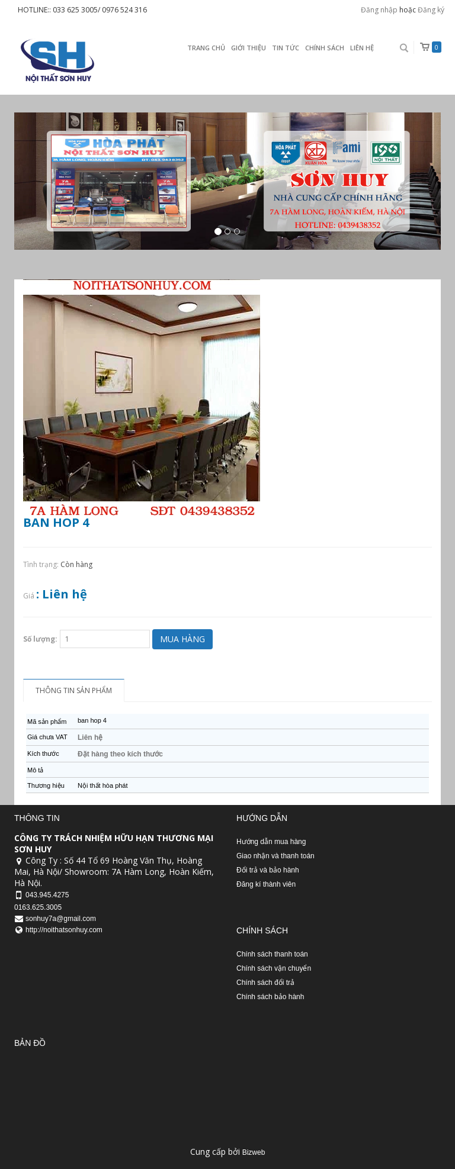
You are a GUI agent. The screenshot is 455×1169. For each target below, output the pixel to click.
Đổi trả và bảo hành (267, 870)
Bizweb (253, 1152)
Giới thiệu (248, 47)
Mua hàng (182, 639)
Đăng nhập (379, 10)
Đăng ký (431, 10)
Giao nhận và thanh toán (275, 856)
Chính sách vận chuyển (273, 968)
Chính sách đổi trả (265, 982)
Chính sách (324, 47)
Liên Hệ (362, 47)
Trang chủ (206, 47)
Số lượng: (40, 639)
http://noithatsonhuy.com (63, 930)
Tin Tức (285, 47)
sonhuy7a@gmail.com (60, 918)
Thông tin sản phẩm (74, 690)
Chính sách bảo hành (270, 997)
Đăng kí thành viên (266, 884)
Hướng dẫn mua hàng (271, 842)
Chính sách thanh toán (272, 954)
